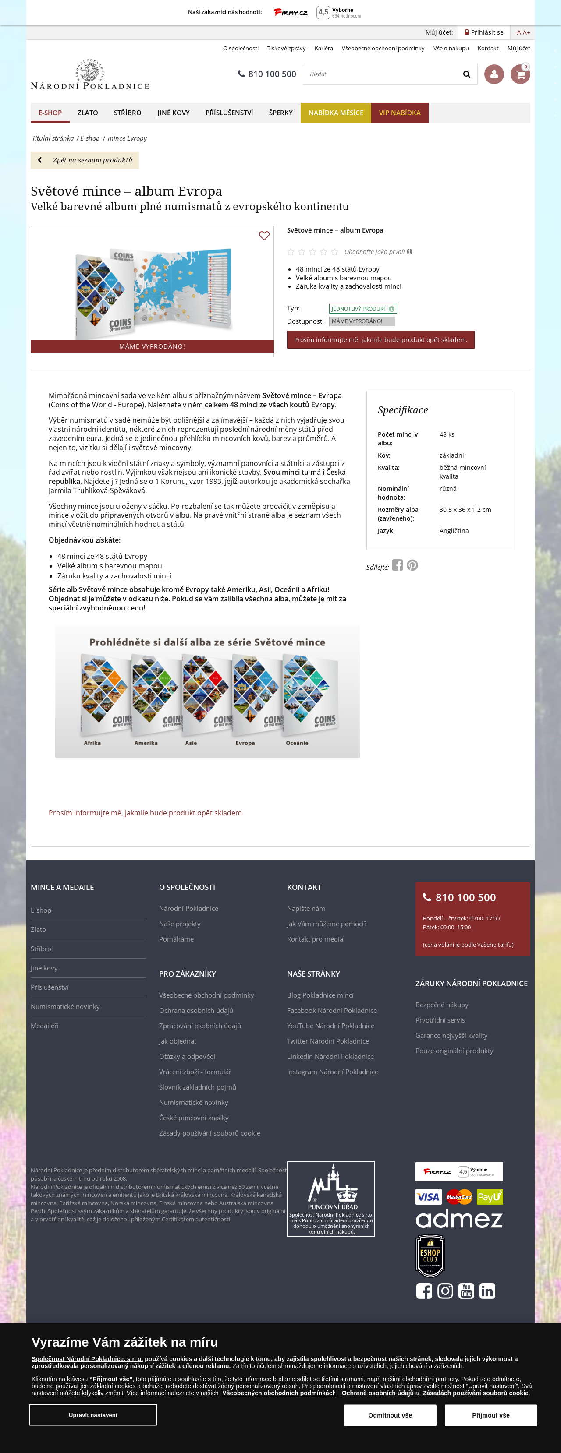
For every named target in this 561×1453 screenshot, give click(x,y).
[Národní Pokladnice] (90, 74)
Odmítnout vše (390, 1415)
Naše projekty (180, 923)
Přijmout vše (491, 1415)
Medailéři (45, 1025)
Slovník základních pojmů (197, 1087)
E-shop (50, 112)
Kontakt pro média (315, 939)
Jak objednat (177, 1041)
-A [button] (518, 32)
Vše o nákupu (451, 48)
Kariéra (324, 48)
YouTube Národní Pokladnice (330, 1025)
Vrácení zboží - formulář (195, 1071)
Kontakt (488, 48)
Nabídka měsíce (336, 112)
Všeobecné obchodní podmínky (383, 48)
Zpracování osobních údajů (200, 1025)
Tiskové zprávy (286, 48)
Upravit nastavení (93, 1414)
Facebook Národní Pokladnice (332, 1010)
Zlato (88, 112)
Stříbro (128, 112)
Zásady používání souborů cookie (209, 1133)
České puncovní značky (194, 1117)
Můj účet (519, 48)
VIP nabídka (400, 112)
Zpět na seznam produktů (84, 159)
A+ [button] (526, 32)
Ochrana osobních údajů (196, 1010)
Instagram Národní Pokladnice (332, 1071)
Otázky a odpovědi (187, 1056)
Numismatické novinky (65, 1006)
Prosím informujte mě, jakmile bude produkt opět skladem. (381, 339)
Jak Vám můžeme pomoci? (326, 923)
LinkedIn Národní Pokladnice (330, 1056)
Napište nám (306, 908)
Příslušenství (229, 112)
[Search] (467, 74)
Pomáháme (176, 939)
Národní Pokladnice (188, 908)
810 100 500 (267, 74)
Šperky (281, 112)
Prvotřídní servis (440, 1020)
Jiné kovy (173, 112)
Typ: (293, 308)
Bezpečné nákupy (442, 1004)
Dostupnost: (305, 321)
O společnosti (241, 48)
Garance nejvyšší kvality (451, 1035)
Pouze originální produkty (454, 1050)
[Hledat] (380, 74)
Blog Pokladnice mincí (320, 995)
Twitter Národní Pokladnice (328, 1041)
